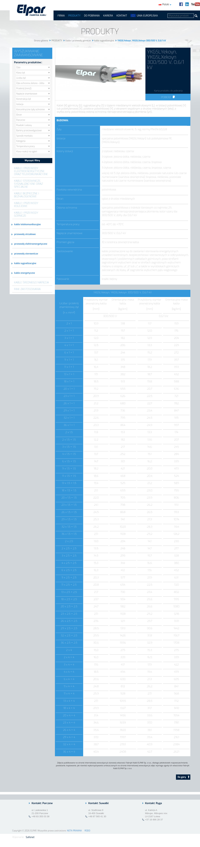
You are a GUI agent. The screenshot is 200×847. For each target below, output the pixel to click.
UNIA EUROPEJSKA (147, 15)
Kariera (108, 15)
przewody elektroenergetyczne (30, 243)
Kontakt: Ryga (153, 803)
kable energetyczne (24, 272)
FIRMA (61, 15)
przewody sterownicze (26, 253)
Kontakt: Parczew (42, 803)
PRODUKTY (74, 15)
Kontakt (121, 15)
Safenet (30, 837)
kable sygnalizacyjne (104, 40)
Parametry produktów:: (28, 62)
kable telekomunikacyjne (27, 224)
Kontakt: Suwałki (98, 803)
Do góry (183, 777)
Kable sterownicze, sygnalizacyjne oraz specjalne (28, 184)
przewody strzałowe (25, 234)
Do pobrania (92, 15)
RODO (87, 830)
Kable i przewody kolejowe (26, 204)
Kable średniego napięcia (31, 282)
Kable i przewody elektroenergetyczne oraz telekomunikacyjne (31, 171)
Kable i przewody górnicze (78, 40)
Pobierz (168, 97)
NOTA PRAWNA (74, 830)
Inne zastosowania (27, 289)
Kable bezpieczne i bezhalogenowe (26, 195)
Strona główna (41, 40)
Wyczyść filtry (32, 160)
